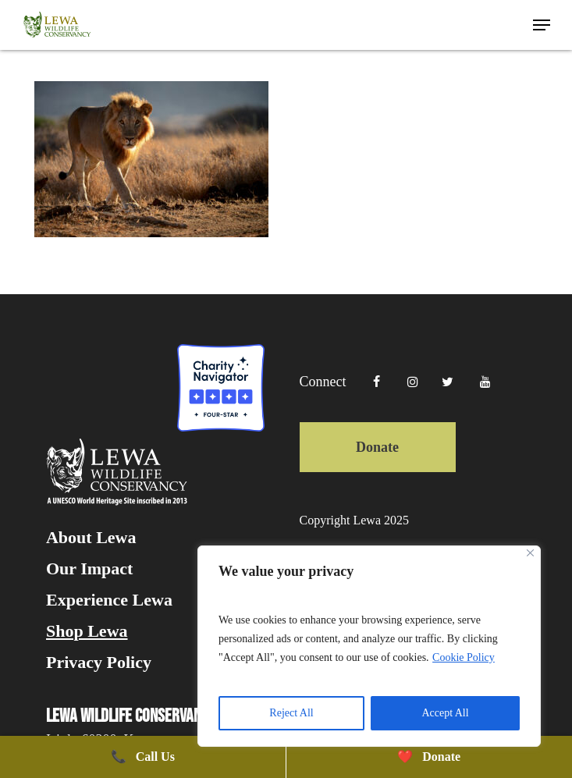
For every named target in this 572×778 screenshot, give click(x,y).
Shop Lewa (87, 631)
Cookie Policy (463, 657)
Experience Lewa (109, 600)
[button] (541, 25)
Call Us (143, 756)
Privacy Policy (98, 662)
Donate (377, 447)
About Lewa (91, 537)
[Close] (530, 552)
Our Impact (89, 568)
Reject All (291, 713)
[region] (369, 646)
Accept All (444, 713)
